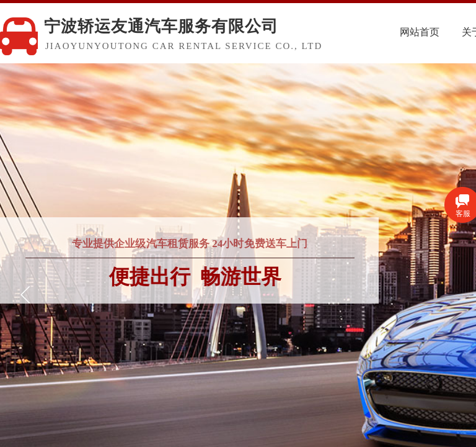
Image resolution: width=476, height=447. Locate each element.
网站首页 (440, 32)
